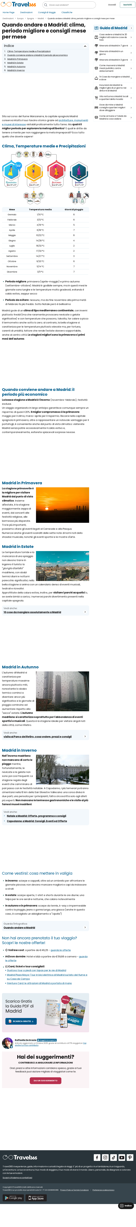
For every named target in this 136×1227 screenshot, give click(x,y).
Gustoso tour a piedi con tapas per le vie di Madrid (36, 970)
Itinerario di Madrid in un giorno (111, 53)
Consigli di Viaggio (47, 12)
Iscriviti (127, 4)
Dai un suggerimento (46, 1080)
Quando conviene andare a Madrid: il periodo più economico (37, 55)
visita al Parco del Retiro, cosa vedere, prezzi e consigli (38, 736)
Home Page (8, 12)
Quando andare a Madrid (19, 927)
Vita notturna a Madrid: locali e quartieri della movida (113, 98)
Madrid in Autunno (16, 66)
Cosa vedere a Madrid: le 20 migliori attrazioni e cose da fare (113, 37)
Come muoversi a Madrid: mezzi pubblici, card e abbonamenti (112, 68)
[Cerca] (45, 5)
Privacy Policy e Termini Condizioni (74, 1190)
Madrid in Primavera (17, 59)
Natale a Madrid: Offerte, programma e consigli (36, 816)
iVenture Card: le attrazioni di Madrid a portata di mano (39, 983)
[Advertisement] (45, 95)
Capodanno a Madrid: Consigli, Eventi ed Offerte (37, 821)
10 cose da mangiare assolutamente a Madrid (32, 612)
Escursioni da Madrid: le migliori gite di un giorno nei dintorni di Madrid (112, 88)
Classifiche (66, 12)
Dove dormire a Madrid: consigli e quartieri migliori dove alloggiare (112, 107)
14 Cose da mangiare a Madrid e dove (114, 78)
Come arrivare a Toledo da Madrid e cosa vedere (112, 117)
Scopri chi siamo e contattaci (17, 1177)
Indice (9, 45)
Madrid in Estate (15, 62)
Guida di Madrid (113, 28)
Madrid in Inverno (16, 70)
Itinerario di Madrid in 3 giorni (113, 59)
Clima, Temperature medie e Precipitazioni (28, 51)
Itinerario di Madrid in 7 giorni (113, 45)
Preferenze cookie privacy (103, 1190)
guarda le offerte (61, 950)
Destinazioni (26, 12)
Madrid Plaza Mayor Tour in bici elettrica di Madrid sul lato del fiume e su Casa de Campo (47, 976)
